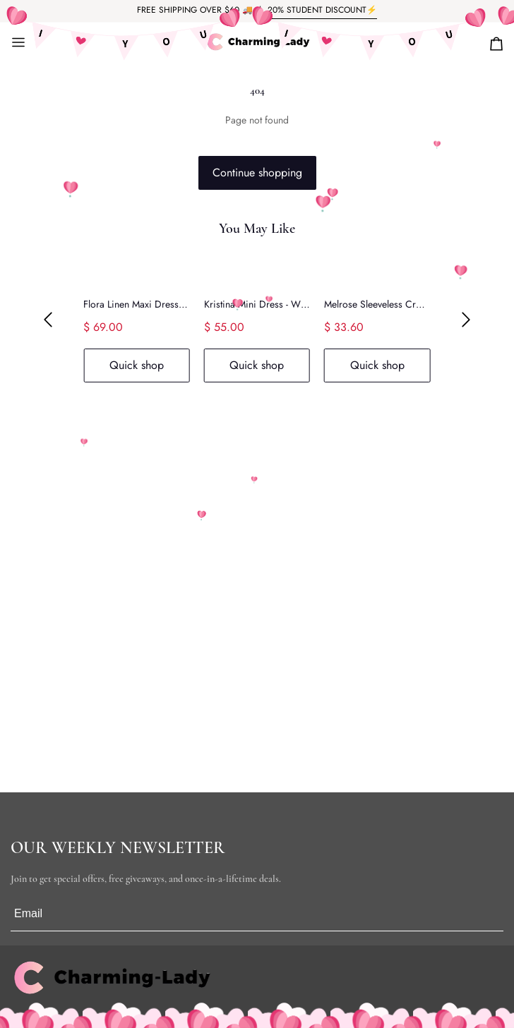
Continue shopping (257, 172)
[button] (48, 320)
